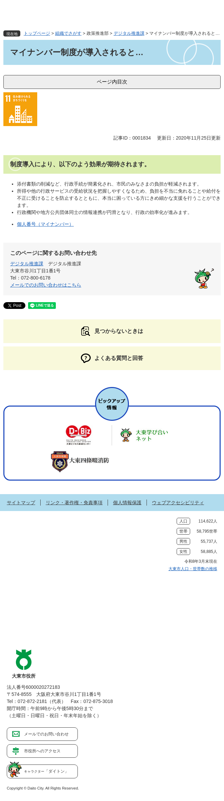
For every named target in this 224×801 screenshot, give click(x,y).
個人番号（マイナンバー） (45, 224)
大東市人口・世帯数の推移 (193, 568)
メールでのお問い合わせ (46, 734)
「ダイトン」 (46, 771)
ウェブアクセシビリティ (178, 502)
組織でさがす (68, 33)
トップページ (37, 33)
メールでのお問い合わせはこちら (45, 285)
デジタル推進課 (129, 33)
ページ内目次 (112, 81)
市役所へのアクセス (42, 751)
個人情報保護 (127, 502)
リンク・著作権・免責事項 (74, 502)
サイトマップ (21, 502)
